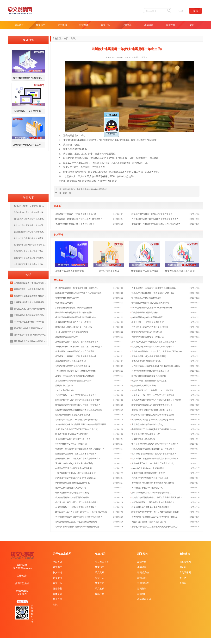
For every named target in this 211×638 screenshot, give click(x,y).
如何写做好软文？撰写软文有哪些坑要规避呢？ (75, 507)
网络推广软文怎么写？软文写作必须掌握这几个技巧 (77, 400)
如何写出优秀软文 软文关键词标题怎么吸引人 (151, 492)
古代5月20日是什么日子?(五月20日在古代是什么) (76, 429)
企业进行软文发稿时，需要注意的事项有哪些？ (75, 454)
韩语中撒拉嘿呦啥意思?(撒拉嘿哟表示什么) (150, 371)
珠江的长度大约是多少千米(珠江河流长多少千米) (152, 419)
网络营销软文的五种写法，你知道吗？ (148, 337)
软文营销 (62, 25)
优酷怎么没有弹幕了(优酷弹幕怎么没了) (148, 522)
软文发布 (99, 583)
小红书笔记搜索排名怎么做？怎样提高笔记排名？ (30, 264)
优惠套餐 (127, 25)
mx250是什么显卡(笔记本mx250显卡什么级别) (151, 308)
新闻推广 (141, 594)
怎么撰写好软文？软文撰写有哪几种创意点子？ (75, 395)
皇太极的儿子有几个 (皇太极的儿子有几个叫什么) (152, 463)
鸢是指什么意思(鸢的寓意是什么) (145, 434)
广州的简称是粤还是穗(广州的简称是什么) (73, 308)
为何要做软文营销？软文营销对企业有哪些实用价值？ (154, 219)
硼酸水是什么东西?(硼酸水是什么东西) (72, 492)
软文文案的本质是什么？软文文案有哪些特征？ (151, 405)
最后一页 (67, 193)
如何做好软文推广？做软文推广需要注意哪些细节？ (77, 458)
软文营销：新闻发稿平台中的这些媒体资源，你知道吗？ (79, 449)
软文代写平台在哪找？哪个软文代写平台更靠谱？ (30, 258)
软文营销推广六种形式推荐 (144, 271)
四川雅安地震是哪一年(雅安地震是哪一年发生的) (76, 288)
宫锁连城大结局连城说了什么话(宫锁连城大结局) (76, 522)
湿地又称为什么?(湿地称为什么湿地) (147, 424)
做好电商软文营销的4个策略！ (144, 385)
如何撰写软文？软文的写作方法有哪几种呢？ (30, 251)
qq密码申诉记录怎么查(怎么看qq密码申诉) (73, 468)
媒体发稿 (141, 567)
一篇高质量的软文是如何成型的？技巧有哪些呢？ (152, 449)
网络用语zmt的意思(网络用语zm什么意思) (73, 312)
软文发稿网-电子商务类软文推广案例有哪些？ (151, 507)
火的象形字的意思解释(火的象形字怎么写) (149, 478)
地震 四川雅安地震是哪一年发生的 (89, 181)
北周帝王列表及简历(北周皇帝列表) (70, 488)
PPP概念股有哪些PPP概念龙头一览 (147, 488)
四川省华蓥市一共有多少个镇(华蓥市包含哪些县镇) (85, 189)
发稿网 (183, 583)
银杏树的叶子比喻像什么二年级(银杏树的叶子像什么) (154, 517)
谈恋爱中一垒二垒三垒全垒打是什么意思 (149, 381)
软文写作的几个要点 (109, 271)
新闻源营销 (143, 572)
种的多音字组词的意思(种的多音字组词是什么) (75, 478)
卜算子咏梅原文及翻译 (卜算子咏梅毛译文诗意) (75, 473)
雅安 (65, 135)
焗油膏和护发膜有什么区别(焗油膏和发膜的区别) (152, 415)
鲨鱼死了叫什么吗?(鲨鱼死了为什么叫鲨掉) (74, 463)
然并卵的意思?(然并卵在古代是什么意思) (73, 322)
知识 (192, 25)
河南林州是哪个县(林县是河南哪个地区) (148, 356)
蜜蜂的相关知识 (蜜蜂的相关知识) (146, 361)
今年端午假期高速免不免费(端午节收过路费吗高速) (77, 527)
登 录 (195, 11)
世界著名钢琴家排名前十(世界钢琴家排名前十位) (152, 293)
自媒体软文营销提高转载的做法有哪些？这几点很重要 (78, 410)
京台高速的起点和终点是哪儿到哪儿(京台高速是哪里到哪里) (81, 424)
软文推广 (40, 25)
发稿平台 (99, 594)
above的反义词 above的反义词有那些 (147, 468)
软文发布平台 (102, 561)
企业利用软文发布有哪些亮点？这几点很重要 (74, 351)
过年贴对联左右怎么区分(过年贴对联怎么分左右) (76, 419)
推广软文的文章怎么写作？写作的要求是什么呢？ (76, 502)
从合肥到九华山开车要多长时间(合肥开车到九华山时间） (156, 366)
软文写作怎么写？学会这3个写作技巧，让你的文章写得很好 (81, 512)
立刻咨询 (22, 601)
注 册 (181, 11)
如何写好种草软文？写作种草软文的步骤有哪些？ (152, 502)
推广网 (183, 578)
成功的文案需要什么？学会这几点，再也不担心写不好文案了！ (158, 351)
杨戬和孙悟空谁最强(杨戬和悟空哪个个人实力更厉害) (78, 293)
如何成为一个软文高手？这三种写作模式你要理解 (152, 395)
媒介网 (183, 567)
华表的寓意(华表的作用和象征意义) (70, 361)
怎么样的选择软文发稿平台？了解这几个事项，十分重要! (156, 400)
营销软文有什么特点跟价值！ (144, 439)
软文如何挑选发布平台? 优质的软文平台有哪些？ (152, 346)
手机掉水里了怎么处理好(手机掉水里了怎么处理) (152, 483)
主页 (66, 38)
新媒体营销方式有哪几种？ (67, 337)
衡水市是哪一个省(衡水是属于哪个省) (147, 322)
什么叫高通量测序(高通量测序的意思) (71, 332)
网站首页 (19, 25)
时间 (70, 140)
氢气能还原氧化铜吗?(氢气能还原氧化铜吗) (150, 303)
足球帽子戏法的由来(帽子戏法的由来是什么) (74, 376)
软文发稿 (99, 588)
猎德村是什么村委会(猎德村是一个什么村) (73, 327)
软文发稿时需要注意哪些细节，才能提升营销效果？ (77, 405)
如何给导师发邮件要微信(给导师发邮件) (148, 376)
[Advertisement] (28, 171)
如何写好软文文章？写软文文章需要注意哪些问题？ (153, 342)
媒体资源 (148, 25)
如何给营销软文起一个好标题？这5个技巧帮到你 (152, 390)
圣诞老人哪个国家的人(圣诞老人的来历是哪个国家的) (154, 527)
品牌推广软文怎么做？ (65, 385)
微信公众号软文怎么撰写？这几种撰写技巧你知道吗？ (154, 444)
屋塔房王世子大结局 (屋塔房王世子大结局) (73, 381)
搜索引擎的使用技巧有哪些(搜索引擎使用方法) (75, 317)
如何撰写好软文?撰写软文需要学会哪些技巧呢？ (30, 245)
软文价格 (83, 25)
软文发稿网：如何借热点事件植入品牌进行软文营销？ (78, 219)
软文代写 (105, 25)
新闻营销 (141, 588)
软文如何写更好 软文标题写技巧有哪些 (72, 497)
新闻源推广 (143, 578)
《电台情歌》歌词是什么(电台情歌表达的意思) (75, 371)
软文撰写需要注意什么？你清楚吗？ (182, 271)
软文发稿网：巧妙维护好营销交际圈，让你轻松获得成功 (155, 224)
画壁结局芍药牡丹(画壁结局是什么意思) (72, 415)
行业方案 (170, 25)
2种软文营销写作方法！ (65, 390)
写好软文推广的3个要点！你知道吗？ (71, 444)
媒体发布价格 (144, 599)
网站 (79, 172)
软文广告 (99, 578)
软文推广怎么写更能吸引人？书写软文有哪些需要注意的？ (156, 497)
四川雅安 (112, 181)
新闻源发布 (143, 583)
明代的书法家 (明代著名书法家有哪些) (71, 434)
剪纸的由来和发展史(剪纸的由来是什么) (72, 366)
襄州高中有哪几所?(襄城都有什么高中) (148, 473)
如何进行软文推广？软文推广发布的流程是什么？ (76, 342)
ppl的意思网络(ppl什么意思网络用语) (147, 317)
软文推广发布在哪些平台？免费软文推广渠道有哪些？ (30, 238)
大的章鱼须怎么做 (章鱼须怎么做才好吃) (72, 483)
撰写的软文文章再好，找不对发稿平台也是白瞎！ (76, 214)
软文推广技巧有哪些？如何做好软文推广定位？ (151, 214)
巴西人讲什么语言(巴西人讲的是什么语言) (149, 327)
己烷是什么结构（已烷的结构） (145, 312)
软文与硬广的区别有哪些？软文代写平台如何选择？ (153, 454)
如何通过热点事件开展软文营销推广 (71, 271)
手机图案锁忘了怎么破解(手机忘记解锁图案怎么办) (153, 429)
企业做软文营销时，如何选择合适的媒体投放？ (30, 232)
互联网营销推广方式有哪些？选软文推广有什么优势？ (78, 346)
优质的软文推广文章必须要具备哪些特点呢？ (74, 224)
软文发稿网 (185, 561)
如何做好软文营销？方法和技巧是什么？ (72, 439)
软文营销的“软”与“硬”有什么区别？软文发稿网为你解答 (155, 512)
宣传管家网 (185, 572)
